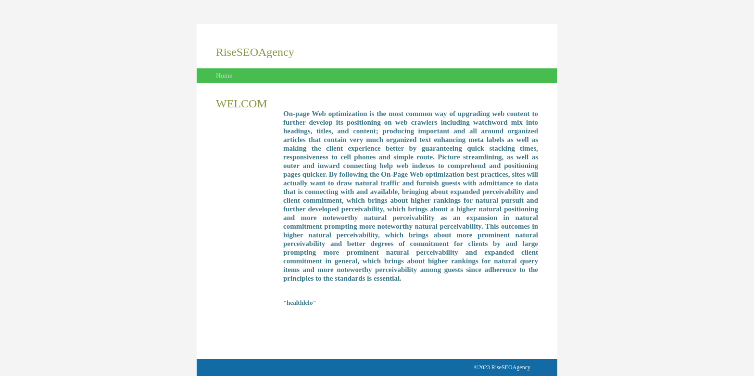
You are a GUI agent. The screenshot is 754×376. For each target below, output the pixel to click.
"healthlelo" (299, 302)
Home (224, 75)
